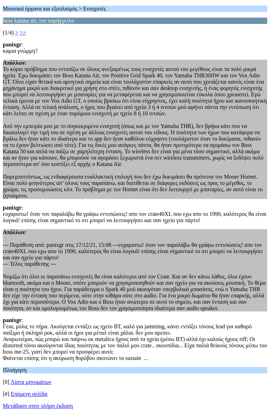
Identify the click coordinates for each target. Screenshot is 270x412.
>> (23, 33)
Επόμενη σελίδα (29, 394)
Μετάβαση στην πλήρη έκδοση (38, 406)
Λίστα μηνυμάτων (31, 382)
